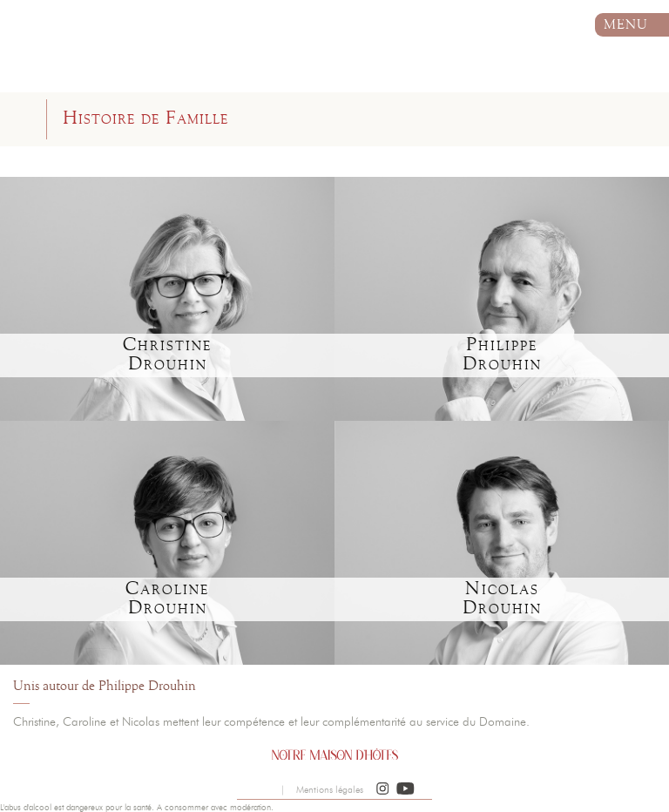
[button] (383, 789)
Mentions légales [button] (329, 790)
